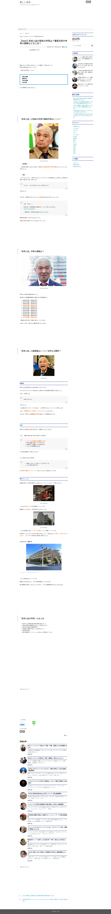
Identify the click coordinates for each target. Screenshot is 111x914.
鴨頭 (74, 153)
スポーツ (75, 130)
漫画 (74, 140)
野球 (74, 146)
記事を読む (30, 754)
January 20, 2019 (44, 212)
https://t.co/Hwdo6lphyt (29, 208)
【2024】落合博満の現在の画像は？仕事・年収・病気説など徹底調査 (85, 72)
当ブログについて (22, 29)
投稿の (76, 164)
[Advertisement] (55, 18)
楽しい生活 (25, 2)
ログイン (75, 162)
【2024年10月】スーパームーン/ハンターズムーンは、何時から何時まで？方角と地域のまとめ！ (43, 899)
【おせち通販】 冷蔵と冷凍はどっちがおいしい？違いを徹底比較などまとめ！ (83, 107)
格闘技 (75, 138)
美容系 (75, 144)
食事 (74, 151)
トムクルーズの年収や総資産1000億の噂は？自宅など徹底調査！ (46, 804)
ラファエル (76, 134)
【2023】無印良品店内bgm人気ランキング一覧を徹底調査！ (45, 793)
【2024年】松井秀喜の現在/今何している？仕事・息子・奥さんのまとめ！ (85, 65)
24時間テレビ (76, 126)
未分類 (65, 47)
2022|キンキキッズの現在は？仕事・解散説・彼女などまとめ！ (46, 758)
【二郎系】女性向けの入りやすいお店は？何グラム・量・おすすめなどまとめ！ (83, 115)
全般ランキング (75, 40)
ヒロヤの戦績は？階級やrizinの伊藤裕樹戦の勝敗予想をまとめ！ (37, 896)
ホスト (75, 132)
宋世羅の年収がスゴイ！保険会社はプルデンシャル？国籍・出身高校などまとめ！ (85, 79)
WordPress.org (77, 166)
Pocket (38, 49)
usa (66, 735)
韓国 (74, 148)
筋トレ (75, 142)
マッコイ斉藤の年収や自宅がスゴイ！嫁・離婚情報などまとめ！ (85, 58)
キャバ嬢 (75, 128)
